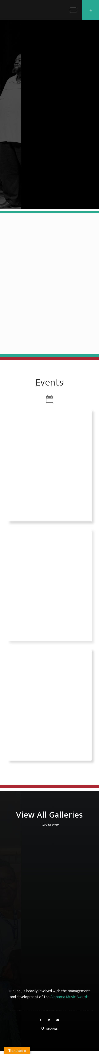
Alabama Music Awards (69, 997)
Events (49, 382)
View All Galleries (49, 815)
